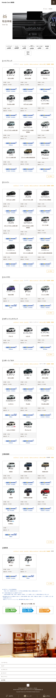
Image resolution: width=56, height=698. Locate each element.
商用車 (52, 64)
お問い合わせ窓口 (28, 650)
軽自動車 (48, 64)
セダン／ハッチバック (34, 64)
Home (46, 8)
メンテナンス (4, 669)
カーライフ (3, 672)
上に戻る (50, 176)
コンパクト (26, 64)
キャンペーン (4, 676)
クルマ (2, 665)
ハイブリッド (16, 185)
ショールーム (4, 662)
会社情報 (3, 679)
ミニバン (21, 64)
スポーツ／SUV (42, 64)
